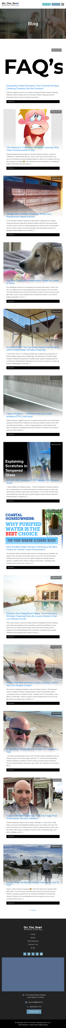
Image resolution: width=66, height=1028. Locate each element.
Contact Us (33, 945)
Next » (34, 910)
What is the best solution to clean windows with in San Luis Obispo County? (32, 684)
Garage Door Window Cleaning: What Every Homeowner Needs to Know (29, 215)
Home (33, 934)
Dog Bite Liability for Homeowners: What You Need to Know (32, 282)
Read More (11, 101)
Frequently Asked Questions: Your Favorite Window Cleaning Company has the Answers (32, 87)
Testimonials (33, 941)
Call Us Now (46, 4)
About (33, 938)
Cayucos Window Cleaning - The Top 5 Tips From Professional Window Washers (31, 817)
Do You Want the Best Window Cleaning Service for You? (32, 884)
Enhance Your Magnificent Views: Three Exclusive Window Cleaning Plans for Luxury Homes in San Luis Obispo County (31, 616)
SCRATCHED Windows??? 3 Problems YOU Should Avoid (32, 481)
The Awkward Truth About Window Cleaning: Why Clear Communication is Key (32, 149)
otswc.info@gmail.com (35, 1002)
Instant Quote (56, 4)
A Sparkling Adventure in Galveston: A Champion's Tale (32, 750)
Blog (33, 948)
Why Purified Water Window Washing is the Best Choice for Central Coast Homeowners (31, 548)
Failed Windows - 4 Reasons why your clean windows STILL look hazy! (29, 415)
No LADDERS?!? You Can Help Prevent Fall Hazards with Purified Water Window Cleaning (32, 348)
